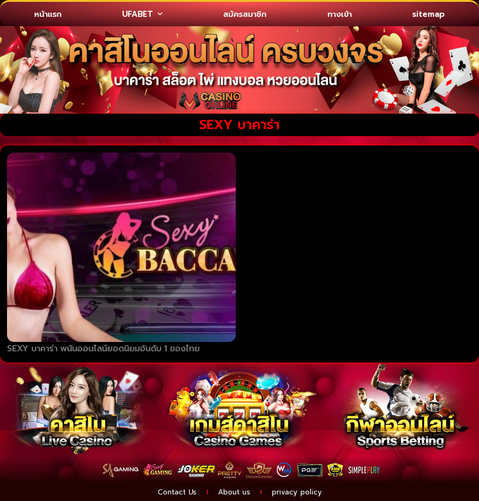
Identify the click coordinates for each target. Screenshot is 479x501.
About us (234, 492)
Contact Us (177, 492)
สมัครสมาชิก (245, 14)
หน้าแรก (48, 14)
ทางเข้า (339, 14)
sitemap (428, 14)
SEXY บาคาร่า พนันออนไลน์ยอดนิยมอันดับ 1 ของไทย (103, 348)
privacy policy (297, 492)
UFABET (142, 14)
